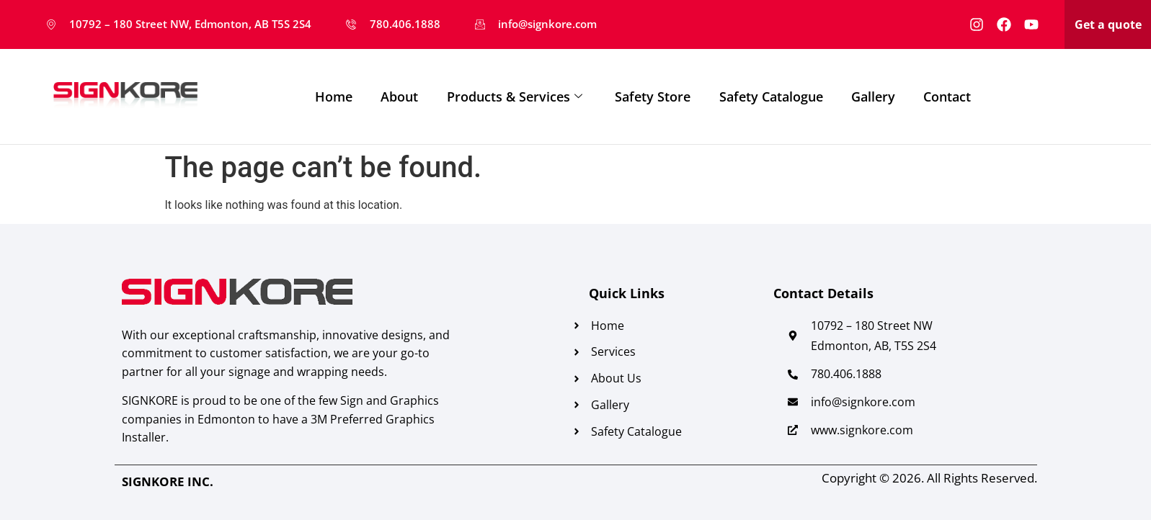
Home (333, 96)
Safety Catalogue (773, 96)
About (400, 96)
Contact (950, 96)
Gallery (875, 96)
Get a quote (1108, 24)
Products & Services (515, 96)
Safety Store (654, 96)
